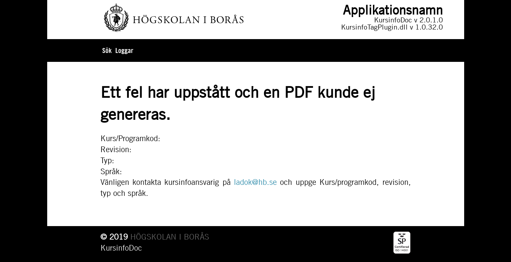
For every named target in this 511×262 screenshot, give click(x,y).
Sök (107, 50)
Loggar (124, 50)
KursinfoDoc (121, 247)
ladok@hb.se (255, 182)
